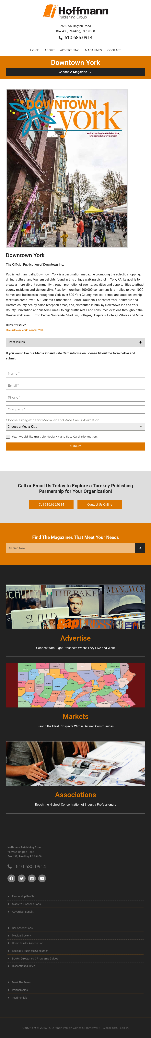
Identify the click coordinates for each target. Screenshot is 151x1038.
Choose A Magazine (75, 72)
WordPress (110, 1028)
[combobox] (75, 427)
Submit (75, 446)
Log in (124, 1028)
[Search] (140, 548)
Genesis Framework (86, 1028)
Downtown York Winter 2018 (25, 330)
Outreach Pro (58, 1028)
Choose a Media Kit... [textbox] (22, 426)
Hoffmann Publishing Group (75, 14)
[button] (75, 342)
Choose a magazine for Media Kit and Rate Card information (52, 420)
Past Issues (17, 342)
